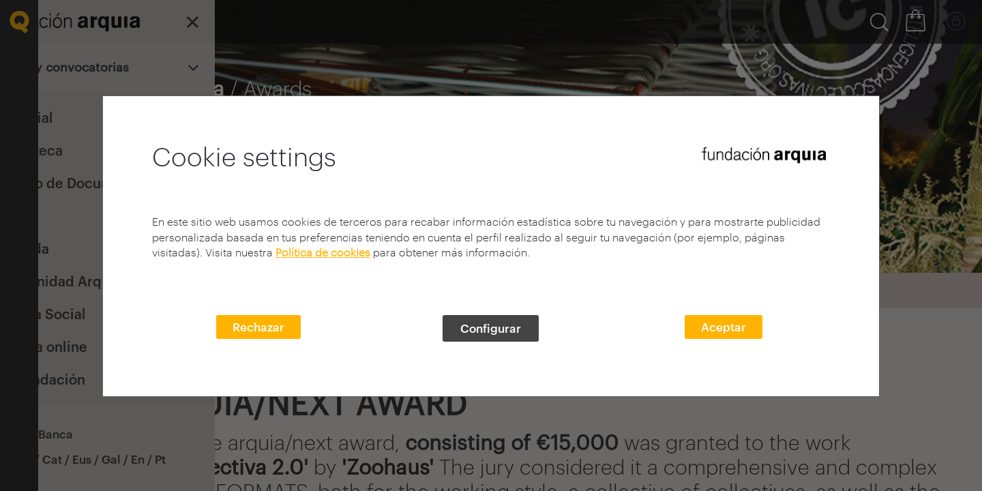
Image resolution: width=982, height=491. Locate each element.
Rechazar (258, 326)
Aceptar (723, 326)
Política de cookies (323, 252)
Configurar (490, 328)
